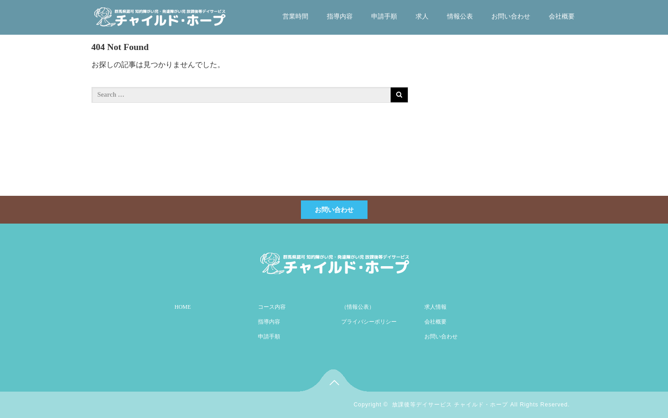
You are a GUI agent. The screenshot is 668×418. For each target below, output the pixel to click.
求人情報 (435, 307)
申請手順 (384, 16)
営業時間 (295, 16)
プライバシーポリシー (369, 321)
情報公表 (460, 16)
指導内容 (340, 16)
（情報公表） (357, 307)
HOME (183, 307)
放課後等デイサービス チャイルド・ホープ (450, 404)
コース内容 (272, 307)
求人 (422, 16)
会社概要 (562, 16)
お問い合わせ (510, 16)
